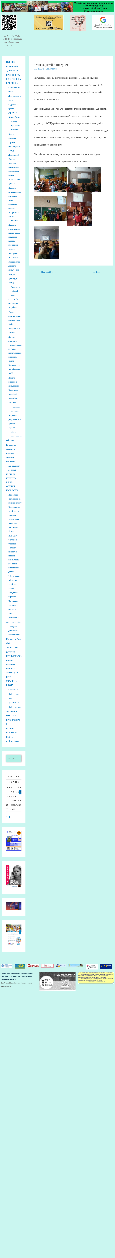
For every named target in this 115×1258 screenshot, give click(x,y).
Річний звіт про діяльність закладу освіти (14, 246)
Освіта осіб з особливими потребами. (12, 275)
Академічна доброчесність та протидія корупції (14, 387)
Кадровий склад (14, 113)
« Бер (8, 780)
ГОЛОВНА (10, 62)
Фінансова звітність (13, 585)
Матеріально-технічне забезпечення (13, 200)
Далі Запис (97, 272)
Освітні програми (14, 129)
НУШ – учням (13, 657)
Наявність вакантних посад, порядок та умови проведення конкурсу (14, 183)
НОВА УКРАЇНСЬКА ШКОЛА (11, 644)
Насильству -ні (13, 581)
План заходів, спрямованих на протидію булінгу (14, 462)
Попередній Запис (47, 272)
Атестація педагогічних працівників (15, 121)
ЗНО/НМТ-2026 (12, 611)
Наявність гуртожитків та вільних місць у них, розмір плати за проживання (14, 217)
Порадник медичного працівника (10, 420)
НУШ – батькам (14, 671)
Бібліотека (10, 403)
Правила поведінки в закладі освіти (13, 350)
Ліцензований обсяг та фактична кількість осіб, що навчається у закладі (14, 155)
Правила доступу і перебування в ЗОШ (14, 337)
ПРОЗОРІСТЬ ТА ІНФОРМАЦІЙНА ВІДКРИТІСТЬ (13, 79)
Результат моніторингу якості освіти (12, 233)
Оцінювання (12, 653)
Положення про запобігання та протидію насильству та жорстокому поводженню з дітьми (13, 482)
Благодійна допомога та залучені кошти (13, 594)
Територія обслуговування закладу (13, 138)
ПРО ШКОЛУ (39, 69)
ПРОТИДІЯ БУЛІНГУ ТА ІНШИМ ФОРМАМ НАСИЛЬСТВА (12, 445)
